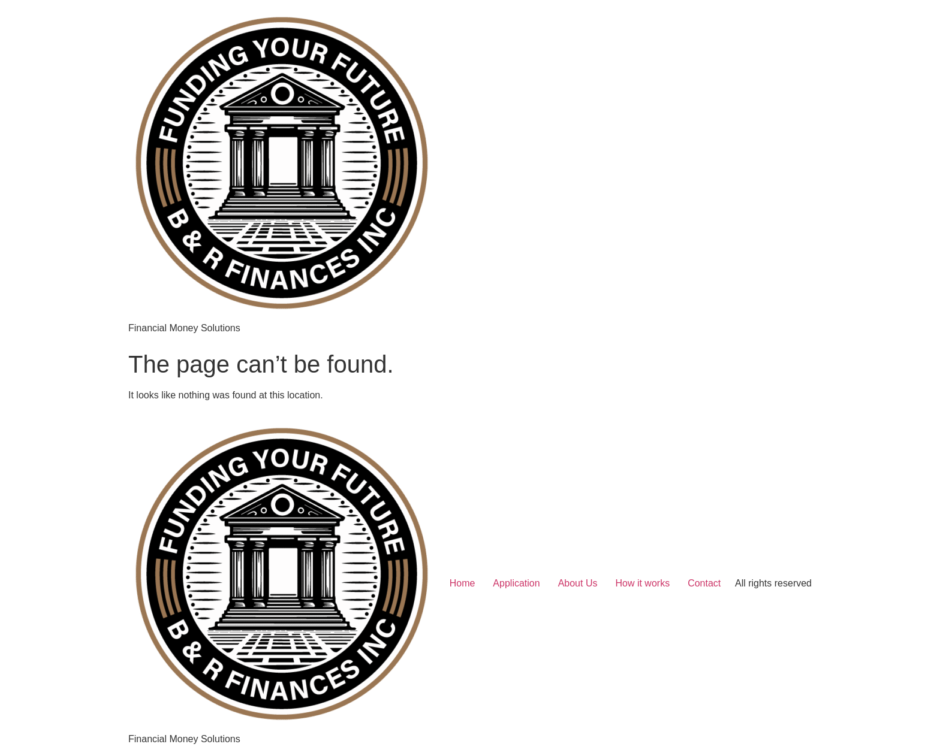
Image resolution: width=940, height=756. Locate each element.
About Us (578, 583)
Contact (704, 583)
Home (462, 583)
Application (516, 583)
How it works (642, 583)
